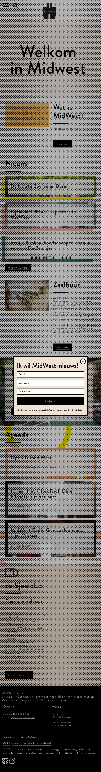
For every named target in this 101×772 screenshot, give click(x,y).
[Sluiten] (83, 361)
